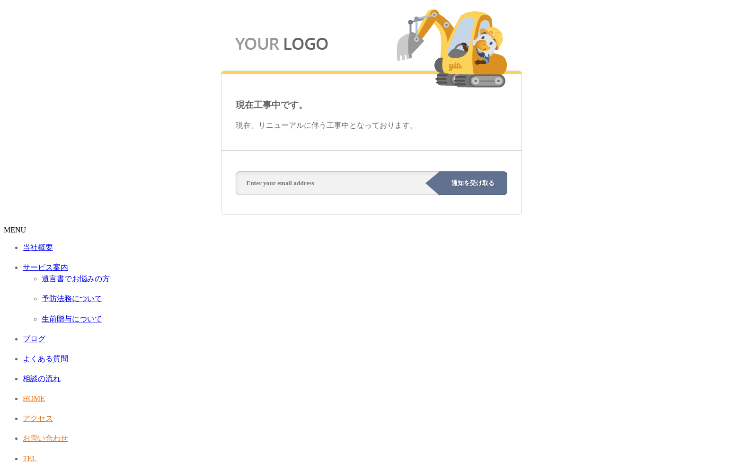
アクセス (38, 418)
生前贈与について (72, 319)
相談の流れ (42, 379)
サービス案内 (45, 267)
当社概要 (38, 247)
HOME (34, 398)
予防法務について (72, 299)
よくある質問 (45, 359)
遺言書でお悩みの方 (76, 279)
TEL (29, 459)
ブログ (34, 339)
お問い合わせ (45, 438)
